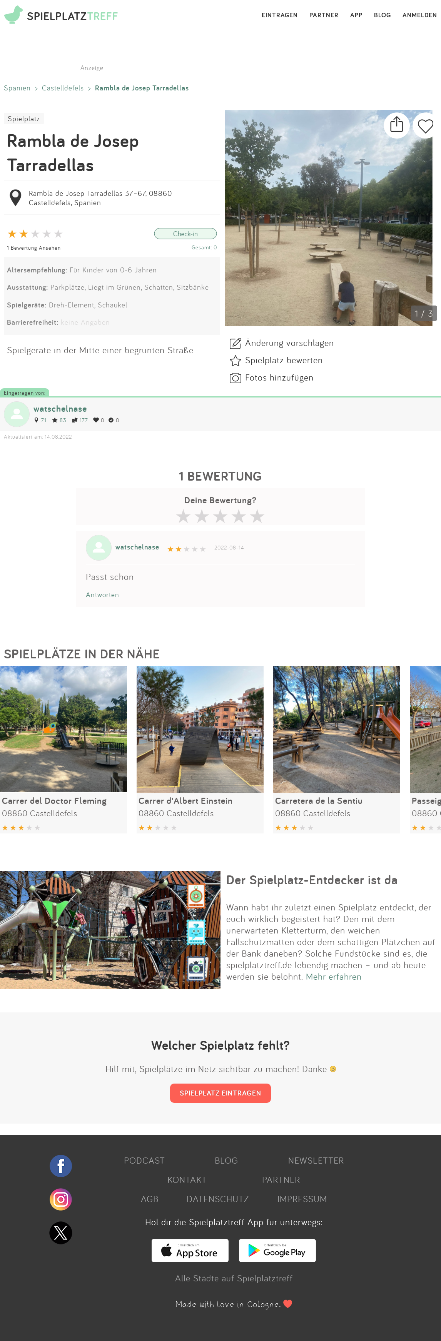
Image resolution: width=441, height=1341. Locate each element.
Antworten (102, 594)
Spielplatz (24, 118)
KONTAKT (187, 1179)
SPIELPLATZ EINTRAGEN (220, 1093)
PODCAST (144, 1160)
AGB (150, 1198)
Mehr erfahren (334, 976)
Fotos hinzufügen (279, 377)
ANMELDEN (420, 15)
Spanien (17, 87)
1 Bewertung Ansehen (34, 247)
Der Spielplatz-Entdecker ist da (312, 879)
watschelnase (60, 408)
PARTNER (324, 15)
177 (80, 420)
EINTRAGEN (280, 15)
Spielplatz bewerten (284, 360)
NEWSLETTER (316, 1160)
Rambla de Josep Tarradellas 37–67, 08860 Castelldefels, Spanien (100, 198)
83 (59, 420)
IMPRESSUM (302, 1198)
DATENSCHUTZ (218, 1198)
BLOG (382, 15)
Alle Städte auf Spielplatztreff (234, 1278)
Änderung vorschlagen (289, 342)
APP (356, 15)
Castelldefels (63, 87)
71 (40, 420)
